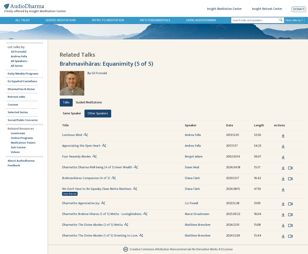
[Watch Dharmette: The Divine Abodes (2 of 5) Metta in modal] (290, 225)
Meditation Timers (23, 143)
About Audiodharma (21, 161)
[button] (277, 135)
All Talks (22, 20)
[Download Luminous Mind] (283, 136)
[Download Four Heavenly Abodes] (283, 157)
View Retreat (69, 194)
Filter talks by (293, 20)
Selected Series (20, 112)
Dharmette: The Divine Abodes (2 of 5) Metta (92, 225)
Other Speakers (98, 113)
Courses (13, 105)
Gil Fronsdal (18, 52)
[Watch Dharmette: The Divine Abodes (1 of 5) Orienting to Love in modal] (290, 236)
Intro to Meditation (108, 20)
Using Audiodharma (201, 20)
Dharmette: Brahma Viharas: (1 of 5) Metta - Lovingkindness (102, 214)
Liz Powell (191, 203)
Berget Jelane (194, 156)
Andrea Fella (19, 56)
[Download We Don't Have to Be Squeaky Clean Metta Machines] (283, 190)
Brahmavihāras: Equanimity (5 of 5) (106, 64)
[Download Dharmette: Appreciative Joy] (283, 204)
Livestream (18, 133)
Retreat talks (16, 97)
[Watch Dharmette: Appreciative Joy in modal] (290, 204)
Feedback (14, 165)
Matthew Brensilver (198, 225)
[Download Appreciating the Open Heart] (283, 146)
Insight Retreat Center (267, 9)
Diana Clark (192, 178)
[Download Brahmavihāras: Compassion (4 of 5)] (283, 179)
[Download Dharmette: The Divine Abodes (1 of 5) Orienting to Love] (283, 236)
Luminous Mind (72, 135)
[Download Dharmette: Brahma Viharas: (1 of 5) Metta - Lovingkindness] (283, 215)
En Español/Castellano (22, 81)
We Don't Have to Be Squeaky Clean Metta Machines (96, 189)
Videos (17, 152)
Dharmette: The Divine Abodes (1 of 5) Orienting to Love (100, 235)
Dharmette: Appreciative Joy (80, 203)
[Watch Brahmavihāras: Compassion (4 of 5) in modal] (290, 179)
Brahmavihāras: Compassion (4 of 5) (86, 178)
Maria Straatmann (197, 214)
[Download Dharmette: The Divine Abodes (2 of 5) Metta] (283, 226)
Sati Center (18, 147)
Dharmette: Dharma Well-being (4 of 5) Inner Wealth (97, 167)
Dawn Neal (192, 167)
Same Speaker (72, 113)
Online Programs (22, 138)
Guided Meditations (61, 20)
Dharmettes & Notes (21, 89)
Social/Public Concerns (23, 120)
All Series (17, 66)
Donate (299, 9)
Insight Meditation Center (224, 9)
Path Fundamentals (155, 20)
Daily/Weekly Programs (25, 74)
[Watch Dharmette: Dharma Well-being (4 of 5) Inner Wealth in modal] (290, 168)
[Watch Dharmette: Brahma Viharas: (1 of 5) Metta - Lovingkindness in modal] (290, 215)
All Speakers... (19, 61)
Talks (66, 102)
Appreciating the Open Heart (81, 145)
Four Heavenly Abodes (76, 156)
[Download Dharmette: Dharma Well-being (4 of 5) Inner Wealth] (283, 168)
